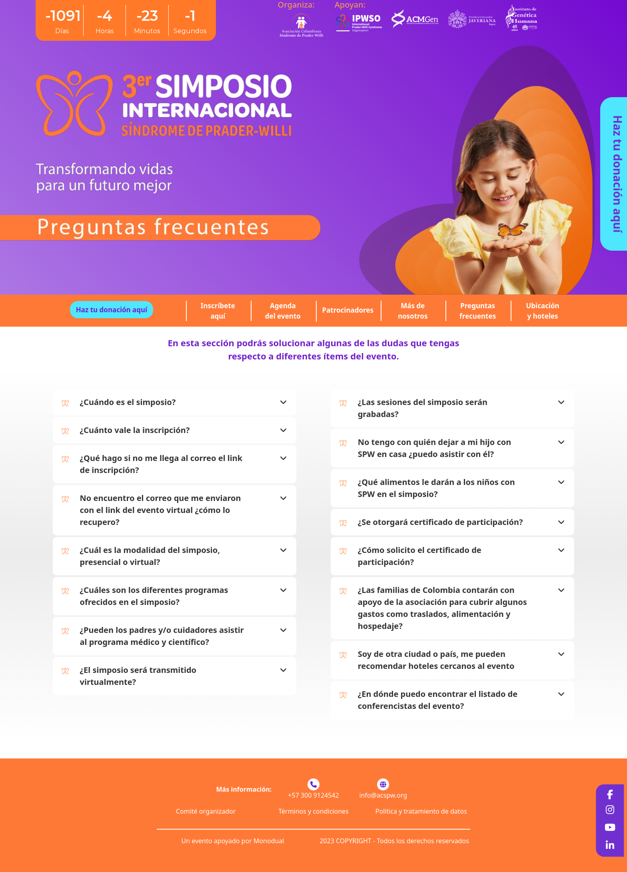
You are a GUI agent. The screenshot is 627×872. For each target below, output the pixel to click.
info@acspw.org (383, 795)
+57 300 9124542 (313, 795)
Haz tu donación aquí (617, 174)
